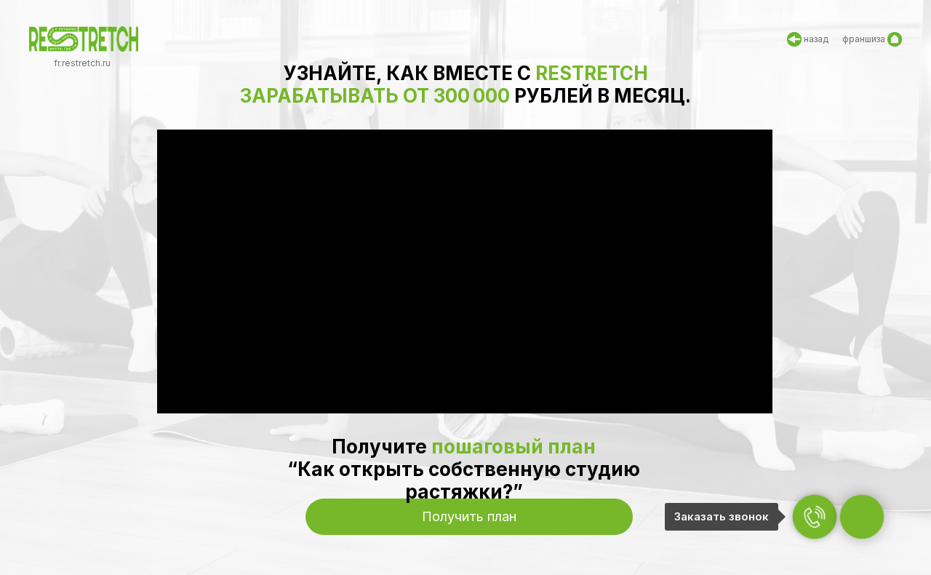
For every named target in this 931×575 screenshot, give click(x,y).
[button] (469, 517)
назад (816, 38)
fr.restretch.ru (82, 63)
